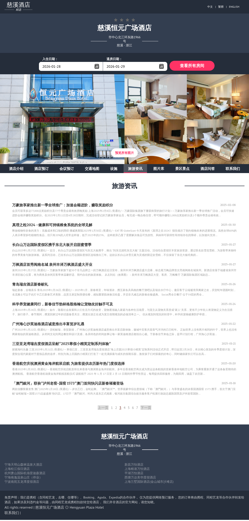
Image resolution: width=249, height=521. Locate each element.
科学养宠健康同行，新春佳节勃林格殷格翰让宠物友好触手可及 (62, 305)
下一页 (145, 408)
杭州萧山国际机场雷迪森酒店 (25, 474)
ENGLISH (234, 6)
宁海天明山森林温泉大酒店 (23, 466)
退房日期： (114, 59)
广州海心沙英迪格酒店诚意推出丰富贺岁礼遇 (48, 325)
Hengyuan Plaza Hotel (87, 508)
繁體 (221, 6)
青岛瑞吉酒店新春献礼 (30, 285)
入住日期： (50, 59)
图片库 (158, 169)
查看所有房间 (192, 66)
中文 (210, 6)
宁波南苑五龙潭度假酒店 (22, 483)
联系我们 (233, 169)
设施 (113, 169)
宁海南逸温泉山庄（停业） (23, 478)
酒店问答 (207, 169)
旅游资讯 (135, 169)
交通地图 (92, 169)
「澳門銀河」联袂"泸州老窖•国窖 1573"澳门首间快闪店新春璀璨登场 (67, 384)
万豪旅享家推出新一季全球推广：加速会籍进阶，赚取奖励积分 (62, 206)
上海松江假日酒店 (17, 470)
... (96, 66)
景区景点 (182, 169)
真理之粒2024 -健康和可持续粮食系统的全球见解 (52, 226)
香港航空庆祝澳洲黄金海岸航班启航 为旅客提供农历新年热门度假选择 (68, 364)
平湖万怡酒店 (133, 474)
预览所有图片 (124, 154)
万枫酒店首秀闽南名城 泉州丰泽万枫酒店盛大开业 (52, 265)
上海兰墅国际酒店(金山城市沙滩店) (149, 483)
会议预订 (66, 169)
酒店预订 (41, 169)
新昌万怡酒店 (133, 466)
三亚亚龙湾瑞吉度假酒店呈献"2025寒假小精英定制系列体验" (61, 345)
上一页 (103, 408)
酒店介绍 (16, 169)
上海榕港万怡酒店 (137, 470)
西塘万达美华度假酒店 (140, 478)
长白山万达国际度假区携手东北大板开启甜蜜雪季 (51, 246)
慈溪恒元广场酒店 (49, 508)
